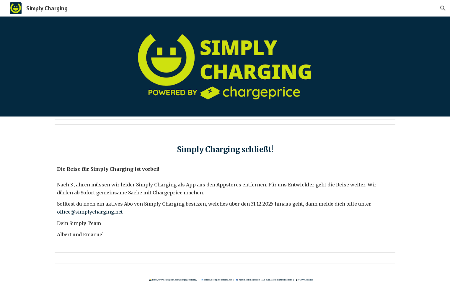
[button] (443, 8)
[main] (225, 147)
